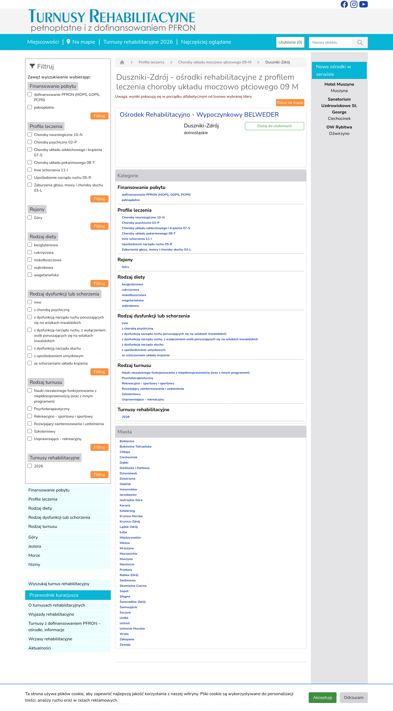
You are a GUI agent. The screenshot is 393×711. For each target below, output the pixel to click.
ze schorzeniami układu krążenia (61, 363)
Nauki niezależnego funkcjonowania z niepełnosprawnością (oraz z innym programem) (65, 396)
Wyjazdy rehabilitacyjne (51, 614)
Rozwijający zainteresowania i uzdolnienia (69, 423)
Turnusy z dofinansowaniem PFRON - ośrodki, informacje (64, 627)
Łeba (123, 532)
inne (37, 302)
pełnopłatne (44, 107)
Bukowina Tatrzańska (136, 446)
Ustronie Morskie (132, 628)
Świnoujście (128, 607)
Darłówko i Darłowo (135, 468)
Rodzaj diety (40, 508)
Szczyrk (125, 612)
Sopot (124, 591)
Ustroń (125, 623)
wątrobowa (43, 267)
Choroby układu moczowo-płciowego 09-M (215, 62)
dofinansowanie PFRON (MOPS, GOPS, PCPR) (67, 97)
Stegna (125, 596)
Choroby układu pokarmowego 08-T (64, 162)
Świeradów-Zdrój (133, 602)
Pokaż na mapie (290, 102)
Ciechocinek (128, 457)
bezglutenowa (46, 245)
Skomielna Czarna (133, 586)
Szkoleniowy (44, 431)
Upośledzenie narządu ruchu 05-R (62, 177)
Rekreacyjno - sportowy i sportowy (63, 416)
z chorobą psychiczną (51, 309)
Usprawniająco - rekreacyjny (57, 438)
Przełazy (126, 570)
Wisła (124, 634)
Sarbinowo (128, 580)
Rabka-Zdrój (129, 575)
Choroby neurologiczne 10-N (58, 134)
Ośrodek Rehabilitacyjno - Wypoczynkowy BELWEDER (199, 114)
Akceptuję (322, 698)
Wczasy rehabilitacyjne (50, 639)
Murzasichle (128, 553)
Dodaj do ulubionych (274, 125)
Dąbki (124, 462)
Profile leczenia (42, 499)
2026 (38, 466)
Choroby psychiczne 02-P (55, 142)
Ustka (124, 618)
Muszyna (126, 559)
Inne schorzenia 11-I (51, 170)
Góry (38, 217)
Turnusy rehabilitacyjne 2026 (138, 42)
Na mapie (80, 42)
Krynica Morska (131, 516)
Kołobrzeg (127, 511)
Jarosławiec (128, 495)
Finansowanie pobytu (49, 490)
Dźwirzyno (127, 478)
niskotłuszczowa (47, 260)
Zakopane (127, 639)
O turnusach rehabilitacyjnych (56, 605)
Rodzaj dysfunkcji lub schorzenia (59, 517)
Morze (34, 555)
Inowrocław (128, 489)
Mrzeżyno (127, 548)
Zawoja (125, 644)
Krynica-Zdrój (130, 521)
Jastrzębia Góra (131, 500)
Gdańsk (125, 484)
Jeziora (34, 546)
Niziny (34, 565)
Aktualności (39, 648)
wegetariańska (46, 275)
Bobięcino (127, 441)
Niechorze (127, 564)
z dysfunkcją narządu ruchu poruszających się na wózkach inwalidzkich (69, 320)
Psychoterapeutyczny (52, 408)
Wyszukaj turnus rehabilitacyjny (58, 584)
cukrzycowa (44, 252)
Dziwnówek (128, 473)
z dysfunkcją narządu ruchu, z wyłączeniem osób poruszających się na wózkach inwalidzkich (70, 335)
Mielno (125, 543)
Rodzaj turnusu (42, 527)
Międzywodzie (130, 537)
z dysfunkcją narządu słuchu (57, 348)
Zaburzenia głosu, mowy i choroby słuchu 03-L (68, 188)
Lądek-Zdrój (129, 527)
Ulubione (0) (290, 42)
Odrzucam (354, 698)
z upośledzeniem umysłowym (59, 355)
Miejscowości (43, 42)
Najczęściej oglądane (206, 42)
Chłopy (125, 452)
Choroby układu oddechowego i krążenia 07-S (68, 152)
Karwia (125, 505)
